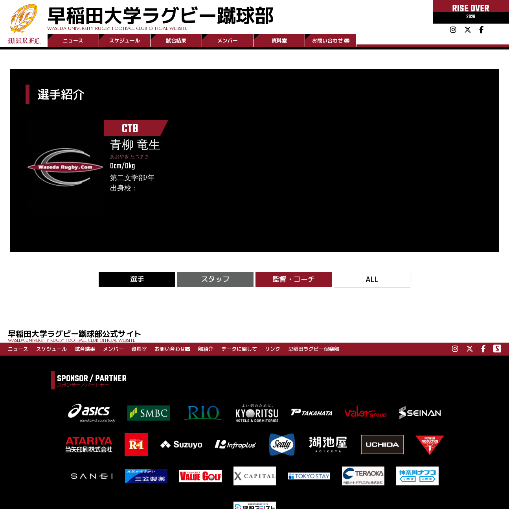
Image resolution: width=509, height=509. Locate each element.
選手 (137, 279)
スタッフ (215, 279)
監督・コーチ (293, 279)
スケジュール (124, 40)
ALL (372, 279)
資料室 (279, 40)
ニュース (73, 40)
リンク (272, 348)
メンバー (227, 40)
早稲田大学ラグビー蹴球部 (160, 16)
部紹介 (205, 348)
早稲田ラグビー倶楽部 (313, 348)
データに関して (239, 348)
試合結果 (176, 40)
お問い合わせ (330, 40)
